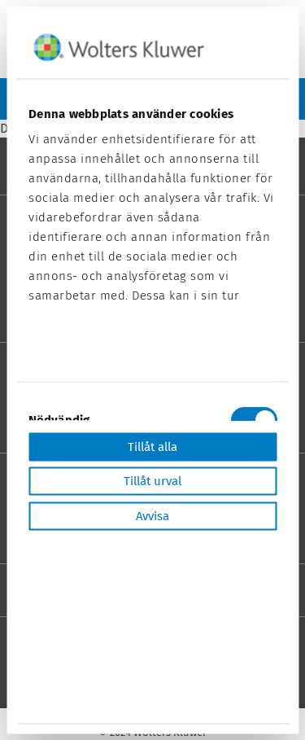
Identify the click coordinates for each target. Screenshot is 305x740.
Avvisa (152, 515)
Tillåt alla (152, 446)
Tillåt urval (152, 481)
